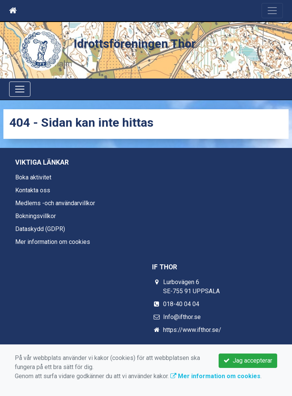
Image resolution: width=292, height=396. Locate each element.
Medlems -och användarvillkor (55, 203)
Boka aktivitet (33, 177)
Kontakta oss (32, 190)
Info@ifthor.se (182, 317)
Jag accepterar (248, 360)
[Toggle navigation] (272, 10)
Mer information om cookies (52, 241)
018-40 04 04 (181, 304)
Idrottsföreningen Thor (135, 44)
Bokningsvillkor (35, 216)
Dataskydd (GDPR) (40, 229)
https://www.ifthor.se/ (192, 329)
